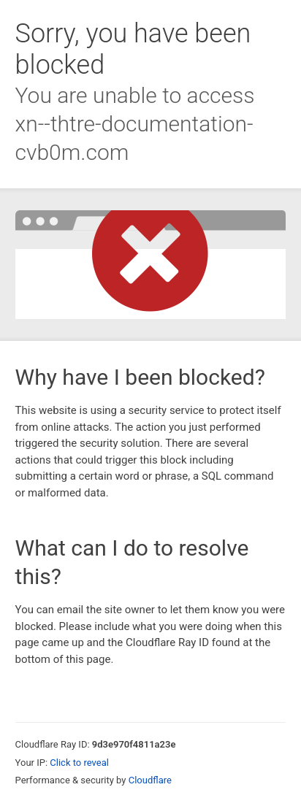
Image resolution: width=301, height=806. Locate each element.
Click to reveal (79, 762)
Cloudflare (150, 780)
